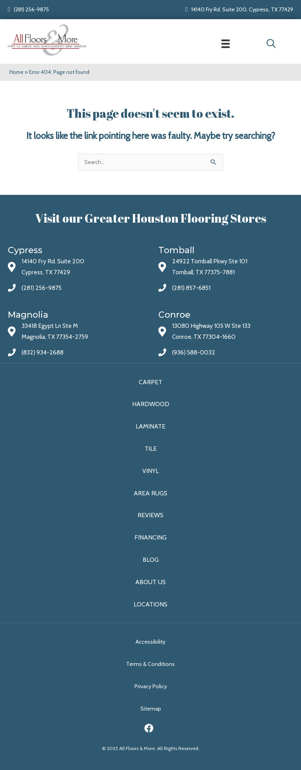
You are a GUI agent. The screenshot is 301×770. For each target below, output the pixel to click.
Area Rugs (150, 493)
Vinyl (150, 471)
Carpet (150, 382)
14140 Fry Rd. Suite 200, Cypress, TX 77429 (242, 9)
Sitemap (150, 708)
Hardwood (150, 404)
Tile (151, 448)
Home (16, 72)
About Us (150, 582)
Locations (150, 604)
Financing (150, 537)
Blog (151, 559)
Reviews (150, 515)
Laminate (150, 426)
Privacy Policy (150, 686)
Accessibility (150, 641)
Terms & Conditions (150, 663)
